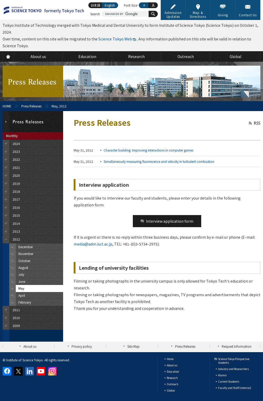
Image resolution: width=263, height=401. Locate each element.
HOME (7, 106)
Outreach (172, 384)
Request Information (236, 346)
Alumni (222, 375)
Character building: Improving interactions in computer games (148, 150)
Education (173, 371)
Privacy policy (82, 346)
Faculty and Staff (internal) (234, 388)
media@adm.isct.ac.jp (93, 244)
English (110, 5)
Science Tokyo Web (115, 38)
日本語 (95, 5)
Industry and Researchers (233, 369)
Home (170, 359)
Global (171, 390)
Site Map (133, 346)
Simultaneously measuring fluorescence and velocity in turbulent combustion (159, 161)
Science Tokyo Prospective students (233, 360)
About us (29, 346)
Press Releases (31, 106)
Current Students (228, 381)
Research (172, 378)
